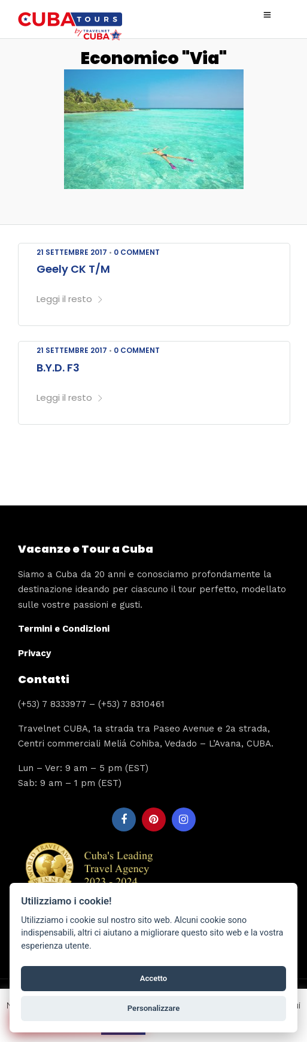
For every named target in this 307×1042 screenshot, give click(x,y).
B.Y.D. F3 (58, 367)
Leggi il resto (70, 299)
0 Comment (137, 252)
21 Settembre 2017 (72, 252)
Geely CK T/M (73, 268)
